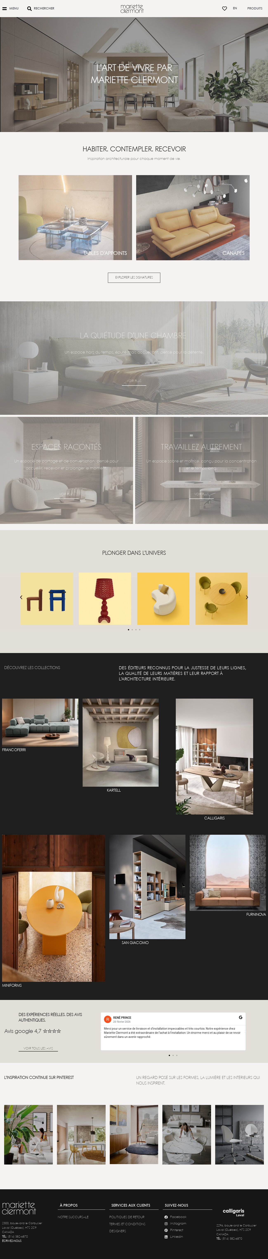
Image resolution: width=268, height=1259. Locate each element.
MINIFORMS (12, 986)
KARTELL (114, 790)
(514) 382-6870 (18, 1236)
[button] (21, 597)
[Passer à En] (235, 8)
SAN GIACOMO (135, 943)
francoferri (14, 750)
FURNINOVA (256, 915)
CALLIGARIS (214, 818)
